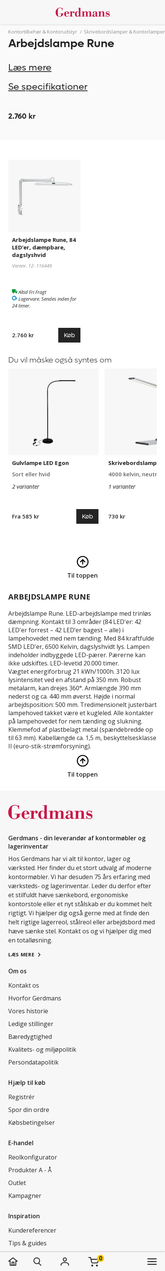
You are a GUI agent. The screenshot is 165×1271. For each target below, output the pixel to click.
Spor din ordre (28, 1110)
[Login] (65, 1261)
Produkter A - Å (29, 1170)
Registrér (21, 1097)
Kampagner (24, 1195)
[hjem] (20, 1261)
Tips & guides (27, 1243)
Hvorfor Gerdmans (34, 998)
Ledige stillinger (30, 1024)
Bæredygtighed (30, 1036)
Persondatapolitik (33, 1062)
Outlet (17, 1183)
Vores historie (28, 1011)
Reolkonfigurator (32, 1157)
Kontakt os (23, 985)
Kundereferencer (32, 1230)
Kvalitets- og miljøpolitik (42, 1049)
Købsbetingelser (31, 1122)
